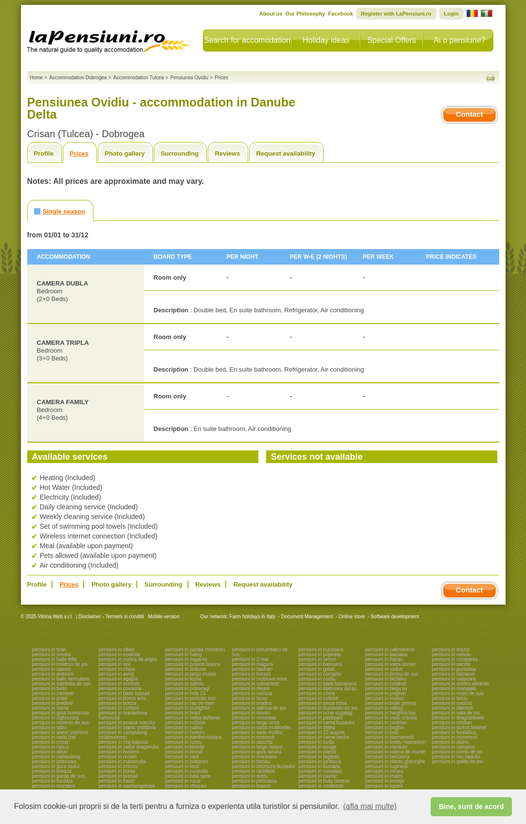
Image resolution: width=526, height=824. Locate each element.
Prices (79, 153)
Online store (352, 616)
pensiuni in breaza (52, 771)
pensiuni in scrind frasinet (459, 727)
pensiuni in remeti (118, 756)
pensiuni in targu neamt (257, 747)
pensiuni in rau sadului (456, 756)
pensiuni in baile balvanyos (328, 683)
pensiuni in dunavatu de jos (328, 708)
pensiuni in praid (50, 698)
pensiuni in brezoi (451, 649)
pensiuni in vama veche (324, 737)
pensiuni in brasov (252, 785)
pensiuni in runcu (183, 742)
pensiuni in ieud (182, 766)
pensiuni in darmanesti (389, 737)
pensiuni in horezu (185, 732)
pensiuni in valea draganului (129, 747)
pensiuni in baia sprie (188, 776)
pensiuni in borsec (252, 674)
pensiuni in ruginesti (386, 766)
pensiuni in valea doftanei (192, 717)
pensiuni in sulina (184, 727)
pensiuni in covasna (120, 688)
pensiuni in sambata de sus (61, 683)
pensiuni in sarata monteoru (195, 649)
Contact (469, 114)
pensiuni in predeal (52, 703)
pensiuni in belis (49, 688)
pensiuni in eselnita (119, 654)
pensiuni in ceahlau (386, 722)
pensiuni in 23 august (322, 732)
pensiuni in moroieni (53, 785)
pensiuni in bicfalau (386, 678)
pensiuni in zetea (317, 727)
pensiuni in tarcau (251, 761)
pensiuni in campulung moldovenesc (123, 735)
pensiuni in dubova (185, 669)
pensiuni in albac (50, 751)
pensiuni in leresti (184, 751)
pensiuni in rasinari (252, 669)
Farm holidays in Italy (252, 616)
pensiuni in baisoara (320, 664)
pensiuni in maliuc (384, 698)
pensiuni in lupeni (384, 785)
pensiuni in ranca (50, 747)
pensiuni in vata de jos (456, 713)
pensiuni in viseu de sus (458, 693)
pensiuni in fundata (52, 781)
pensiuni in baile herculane (61, 678)
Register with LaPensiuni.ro (396, 14)
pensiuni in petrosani (54, 761)
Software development (395, 616)
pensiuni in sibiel (116, 649)
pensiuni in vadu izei (54, 737)
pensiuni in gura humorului (60, 713)
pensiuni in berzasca (387, 756)
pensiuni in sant (182, 756)
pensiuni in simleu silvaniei (461, 683)
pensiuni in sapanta (186, 659)
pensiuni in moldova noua (259, 678)
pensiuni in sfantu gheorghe (395, 761)
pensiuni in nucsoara (321, 649)
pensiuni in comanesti (255, 683)
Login (451, 14)
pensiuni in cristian (452, 722)
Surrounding (180, 153)
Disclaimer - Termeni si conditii (111, 616)
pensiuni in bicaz (250, 698)
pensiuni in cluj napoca (123, 742)
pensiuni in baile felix (54, 659)
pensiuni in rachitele (253, 771)
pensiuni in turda (316, 742)
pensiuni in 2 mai (250, 659)
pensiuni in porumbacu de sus (260, 652)
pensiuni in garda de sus (58, 776)
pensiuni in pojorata (320, 654)
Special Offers (391, 40)
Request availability (285, 153)
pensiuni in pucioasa (454, 669)
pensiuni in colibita (185, 722)
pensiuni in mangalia (454, 688)
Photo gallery (125, 153)
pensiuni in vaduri (384, 669)
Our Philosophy (305, 14)
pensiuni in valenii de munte (395, 751)
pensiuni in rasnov (52, 669)
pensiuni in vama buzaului (327, 722)
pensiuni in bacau (384, 659)
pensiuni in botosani (186, 761)
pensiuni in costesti (386, 683)
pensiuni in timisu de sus (391, 674)
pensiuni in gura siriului (257, 751)
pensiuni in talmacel (453, 674)
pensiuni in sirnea (384, 771)
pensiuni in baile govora (391, 703)
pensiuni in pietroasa (254, 781)
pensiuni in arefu (250, 776)
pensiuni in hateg (183, 654)
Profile (44, 153)
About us (271, 14)
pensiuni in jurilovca (320, 761)
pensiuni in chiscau (186, 785)
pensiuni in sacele (451, 664)
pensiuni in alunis (451, 742)
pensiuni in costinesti (321, 785)
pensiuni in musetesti (454, 737)
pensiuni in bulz (382, 732)
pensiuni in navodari (320, 771)
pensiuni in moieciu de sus (60, 722)
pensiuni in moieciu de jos (60, 664)
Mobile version (162, 616)
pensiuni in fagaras (319, 756)
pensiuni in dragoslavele (458, 717)
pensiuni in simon (317, 659)
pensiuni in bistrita (184, 747)
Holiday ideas (326, 40)
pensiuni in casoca (252, 693)
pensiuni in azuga (318, 747)
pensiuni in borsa (117, 771)
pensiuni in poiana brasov (192, 664)
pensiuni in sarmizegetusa (127, 785)
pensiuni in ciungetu (320, 674)
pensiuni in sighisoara (55, 717)
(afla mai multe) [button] (370, 806)
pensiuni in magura (252, 664)
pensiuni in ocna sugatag (326, 713)
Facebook (340, 14)
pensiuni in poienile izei (190, 698)
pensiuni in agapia (118, 678)
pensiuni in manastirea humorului (123, 715)
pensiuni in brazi (182, 713)
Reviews (227, 153)
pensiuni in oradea (252, 703)
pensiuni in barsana (386, 654)
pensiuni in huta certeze (324, 781)
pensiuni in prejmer (386, 693)
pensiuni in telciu (450, 698)
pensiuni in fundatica (454, 732)
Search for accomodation (247, 40)
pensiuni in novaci (251, 713)
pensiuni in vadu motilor (257, 732)
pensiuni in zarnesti (53, 693)
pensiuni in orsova (118, 766)
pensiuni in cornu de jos (457, 751)
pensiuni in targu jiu (386, 688)
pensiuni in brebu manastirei (395, 742)
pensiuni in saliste (184, 683)
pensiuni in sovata (51, 654)
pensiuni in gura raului (56, 766)
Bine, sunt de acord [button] (471, 806)
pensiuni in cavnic (318, 776)
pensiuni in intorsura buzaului (263, 766)
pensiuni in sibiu (49, 727)
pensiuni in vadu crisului (391, 717)
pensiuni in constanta (455, 659)
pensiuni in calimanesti (390, 649)
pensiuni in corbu (317, 678)
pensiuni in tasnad (118, 776)
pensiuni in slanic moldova (127, 727)
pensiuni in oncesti (452, 703)
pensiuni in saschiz (252, 742)
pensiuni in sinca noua (323, 703)
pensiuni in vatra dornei (390, 664)
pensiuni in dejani (251, 688)
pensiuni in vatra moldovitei (261, 727)
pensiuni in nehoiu (452, 654)
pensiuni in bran (49, 649)
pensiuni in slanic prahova (60, 732)
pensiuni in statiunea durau (328, 688)
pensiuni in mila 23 (185, 693)
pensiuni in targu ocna (256, 722)
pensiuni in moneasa (254, 756)
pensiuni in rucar (183, 781)
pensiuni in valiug (384, 708)
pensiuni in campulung (56, 756)
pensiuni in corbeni (119, 708)
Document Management (307, 616)
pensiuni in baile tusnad (124, 693)
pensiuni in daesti (317, 751)
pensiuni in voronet (119, 683)
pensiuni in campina (453, 747)
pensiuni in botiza (117, 703)
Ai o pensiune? (460, 40)
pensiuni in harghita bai (390, 713)
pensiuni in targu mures (190, 674)
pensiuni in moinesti (253, 737)
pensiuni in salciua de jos (259, 708)
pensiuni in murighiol (187, 708)
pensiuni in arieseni (53, 674)
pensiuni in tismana (320, 766)
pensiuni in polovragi (187, 688)
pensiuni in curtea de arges (128, 659)
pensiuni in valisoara (454, 678)
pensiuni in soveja (384, 781)
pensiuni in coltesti (319, 698)
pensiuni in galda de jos (457, 761)
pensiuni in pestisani (321, 717)
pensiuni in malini (384, 776)
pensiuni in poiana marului (127, 722)
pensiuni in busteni (119, 751)
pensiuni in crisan (51, 742)
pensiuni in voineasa (254, 717)
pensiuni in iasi (115, 664)
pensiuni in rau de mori (190, 703)
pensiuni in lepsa (183, 678)
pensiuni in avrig (116, 674)
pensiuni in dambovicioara (193, 737)
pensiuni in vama (50, 708)
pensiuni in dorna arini (122, 698)
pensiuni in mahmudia (122, 761)
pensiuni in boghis (384, 727)
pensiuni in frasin (117, 781)
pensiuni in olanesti (452, 708)
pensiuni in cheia (117, 669)
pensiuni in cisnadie (386, 747)
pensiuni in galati (317, 669)
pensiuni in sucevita (186, 771)
